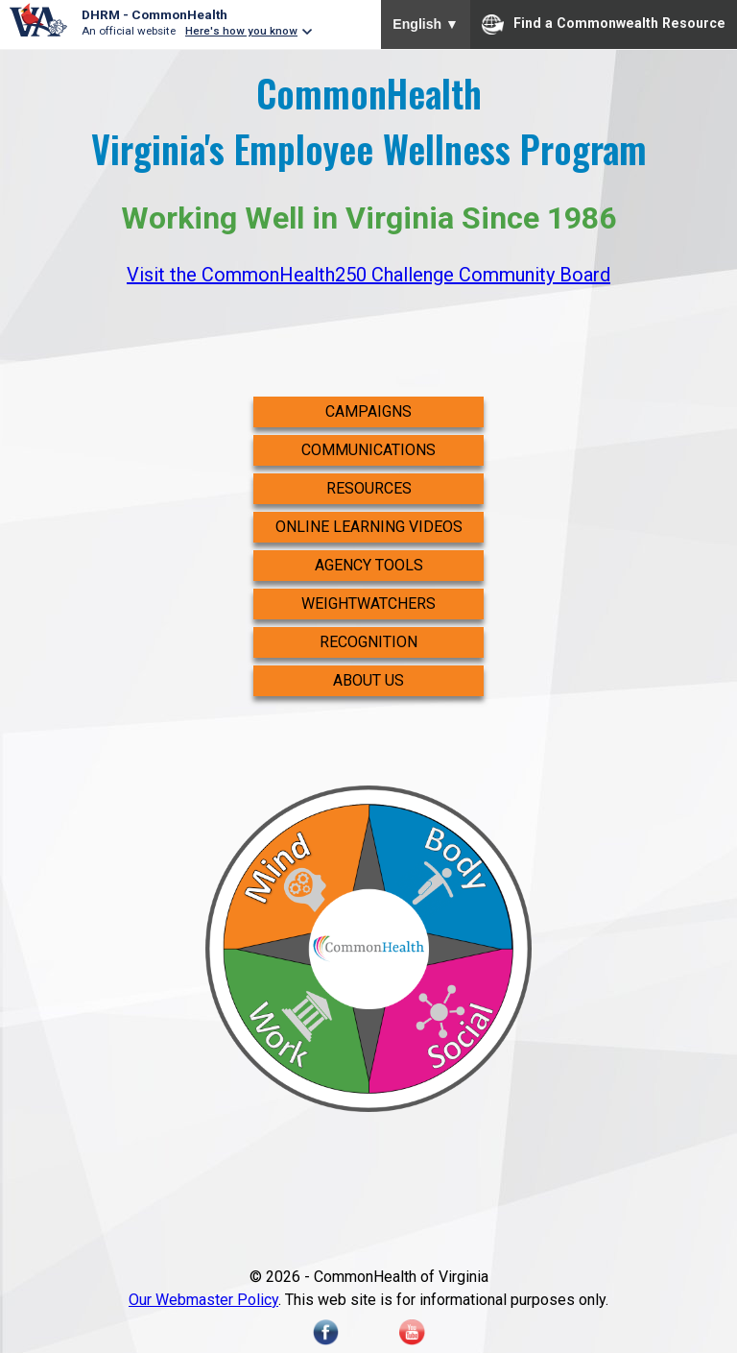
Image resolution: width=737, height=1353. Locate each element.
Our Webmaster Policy (203, 1300)
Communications (368, 450)
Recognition (368, 642)
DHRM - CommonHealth (154, 14)
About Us (368, 680)
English (425, 24)
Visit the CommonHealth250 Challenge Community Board (368, 274)
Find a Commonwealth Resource (603, 24)
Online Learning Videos (369, 527)
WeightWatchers (368, 603)
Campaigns (368, 411)
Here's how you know (241, 30)
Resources (369, 488)
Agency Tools (369, 565)
